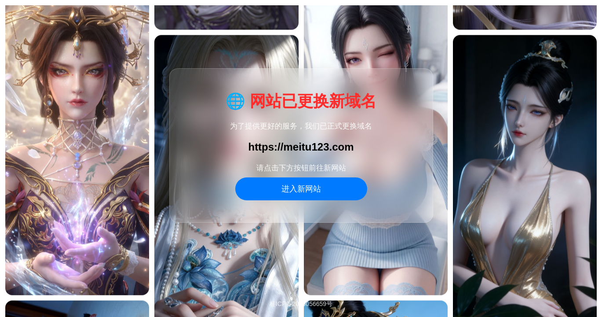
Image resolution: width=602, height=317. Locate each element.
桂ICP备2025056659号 (301, 303)
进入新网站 (301, 188)
